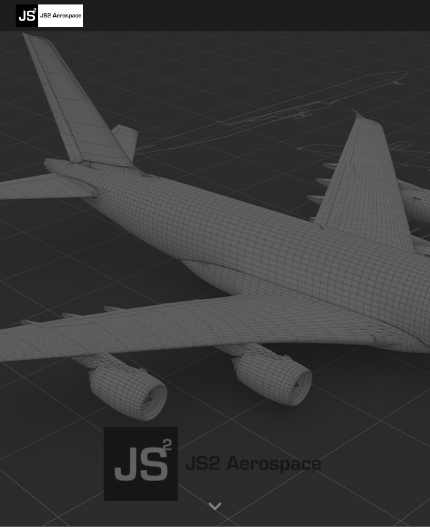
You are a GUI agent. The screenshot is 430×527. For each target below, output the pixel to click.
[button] (215, 506)
